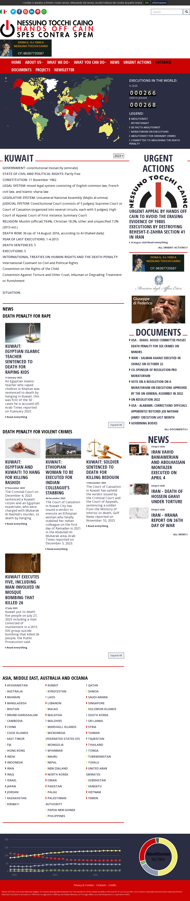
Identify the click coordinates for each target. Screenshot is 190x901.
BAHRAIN (13, 697)
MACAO (53, 709)
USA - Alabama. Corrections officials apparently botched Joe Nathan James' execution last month (159, 411)
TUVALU (93, 762)
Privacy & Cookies (84, 885)
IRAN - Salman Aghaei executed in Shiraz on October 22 (156, 361)
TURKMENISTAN (99, 757)
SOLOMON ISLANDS (102, 709)
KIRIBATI (13, 804)
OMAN (52, 780)
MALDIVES (55, 721)
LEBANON (54, 703)
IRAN (10, 768)
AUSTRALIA (15, 691)
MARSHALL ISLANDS (62, 727)
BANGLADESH (17, 703)
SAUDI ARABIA (98, 697)
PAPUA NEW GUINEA (61, 810)
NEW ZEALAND (58, 768)
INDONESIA (15, 762)
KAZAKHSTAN (16, 798)
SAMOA (93, 691)
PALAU (52, 792)
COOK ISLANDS (17, 733)
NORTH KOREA (58, 774)
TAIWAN (93, 733)
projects (43, 69)
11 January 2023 (13, 377)
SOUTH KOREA (98, 715)
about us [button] (34, 62)
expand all (116, 424)
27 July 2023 (11, 608)
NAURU (52, 757)
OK (147, 2)
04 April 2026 (158, 446)
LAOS (51, 697)
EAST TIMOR (15, 739)
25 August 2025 (139, 242)
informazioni (159, 2)
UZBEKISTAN (97, 780)
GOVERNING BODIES (144, 423)
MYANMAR (55, 750)
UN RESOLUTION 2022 (145, 399)
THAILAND (95, 745)
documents (21, 69)
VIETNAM (94, 792)
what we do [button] (58, 62)
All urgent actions (172, 247)
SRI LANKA (95, 721)
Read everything (17, 417)
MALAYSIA (55, 715)
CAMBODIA (15, 721)
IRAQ (10, 774)
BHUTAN (13, 709)
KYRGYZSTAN (57, 691)
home (16, 62)
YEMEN (93, 798)
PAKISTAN (55, 786)
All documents (176, 429)
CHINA (11, 727)
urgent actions (137, 62)
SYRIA (92, 727)
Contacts (101, 885)
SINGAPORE (96, 703)
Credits (112, 885)
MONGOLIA (56, 745)
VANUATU (95, 786)
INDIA (11, 757)
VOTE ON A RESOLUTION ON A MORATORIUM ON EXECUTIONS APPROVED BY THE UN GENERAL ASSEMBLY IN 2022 (159, 387)
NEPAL (52, 762)
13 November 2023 (96, 482)
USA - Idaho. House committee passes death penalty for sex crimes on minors (158, 346)
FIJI (9, 745)
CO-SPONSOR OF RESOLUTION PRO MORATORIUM (154, 372)
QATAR (93, 685)
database (163, 62)
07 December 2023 (15, 488)
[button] (5, 11)
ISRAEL (12, 780)
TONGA (93, 750)
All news (180, 534)
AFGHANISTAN (17, 685)
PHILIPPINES (56, 816)
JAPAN (11, 786)
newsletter (64, 69)
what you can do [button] (90, 62)
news (114, 62)
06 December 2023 (55, 498)
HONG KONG (16, 750)
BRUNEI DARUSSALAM (22, 715)
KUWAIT (53, 685)
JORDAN (12, 792)
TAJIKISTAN (96, 739)
